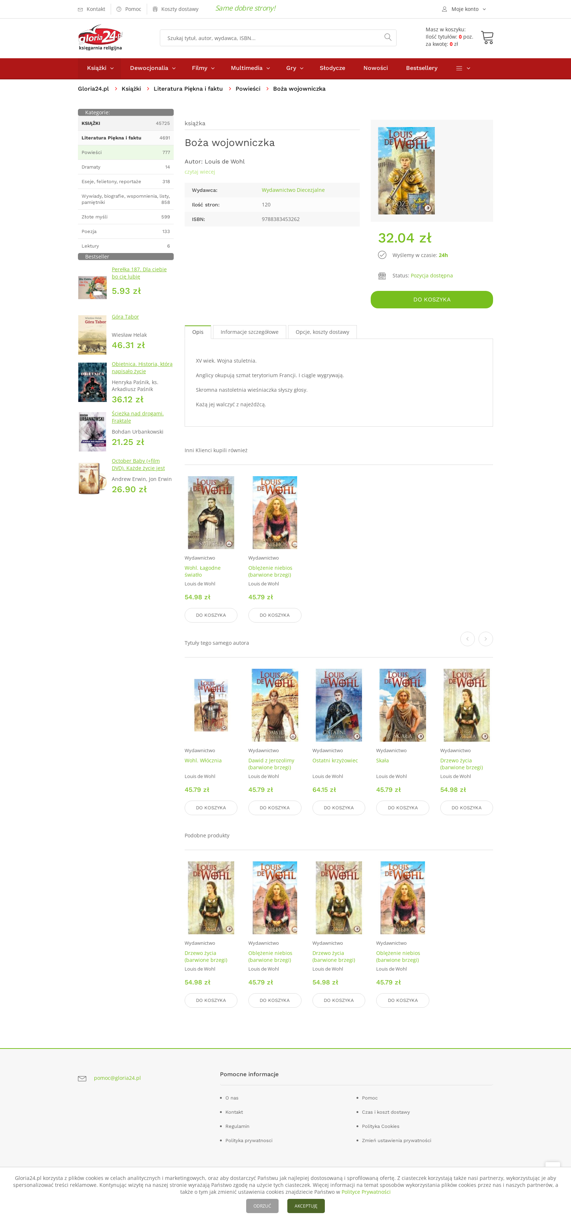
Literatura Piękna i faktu (188, 89)
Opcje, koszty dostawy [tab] (322, 332)
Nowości (375, 68)
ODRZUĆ (262, 1206)
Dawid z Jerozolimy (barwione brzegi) (271, 764)
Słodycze (332, 68)
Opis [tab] (198, 332)
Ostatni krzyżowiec (335, 760)
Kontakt (234, 1111)
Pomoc (370, 1097)
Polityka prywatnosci (248, 1140)
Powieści (248, 89)
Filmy (199, 68)
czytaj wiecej (200, 172)
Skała (382, 760)
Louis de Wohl (225, 162)
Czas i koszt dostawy (386, 1111)
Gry (291, 68)
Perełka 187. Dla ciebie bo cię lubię (139, 273)
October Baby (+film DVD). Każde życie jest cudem (138, 468)
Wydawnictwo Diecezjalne (293, 190)
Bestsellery (421, 68)
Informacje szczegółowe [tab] (250, 332)
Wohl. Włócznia (203, 760)
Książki (96, 68)
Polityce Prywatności (366, 1191)
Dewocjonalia (149, 68)
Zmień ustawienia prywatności (396, 1140)
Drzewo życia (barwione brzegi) (461, 764)
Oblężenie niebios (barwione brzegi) (270, 572)
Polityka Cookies (380, 1126)
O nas (232, 1097)
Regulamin (237, 1126)
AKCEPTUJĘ (306, 1206)
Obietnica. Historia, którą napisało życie (142, 368)
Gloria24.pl (93, 89)
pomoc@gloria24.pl (117, 1077)
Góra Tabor (125, 317)
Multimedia (247, 68)
